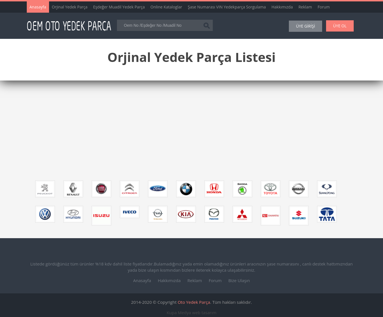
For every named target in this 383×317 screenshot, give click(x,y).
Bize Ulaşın (239, 280)
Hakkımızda (282, 7)
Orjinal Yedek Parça (70, 7)
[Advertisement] (187, 132)
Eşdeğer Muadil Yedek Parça (119, 7)
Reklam (305, 7)
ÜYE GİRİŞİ (305, 26)
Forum (324, 7)
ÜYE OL (340, 25)
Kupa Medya (179, 312)
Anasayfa (38, 7)
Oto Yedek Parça (194, 302)
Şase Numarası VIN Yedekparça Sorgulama (227, 7)
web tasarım (204, 312)
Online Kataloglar (166, 7)
